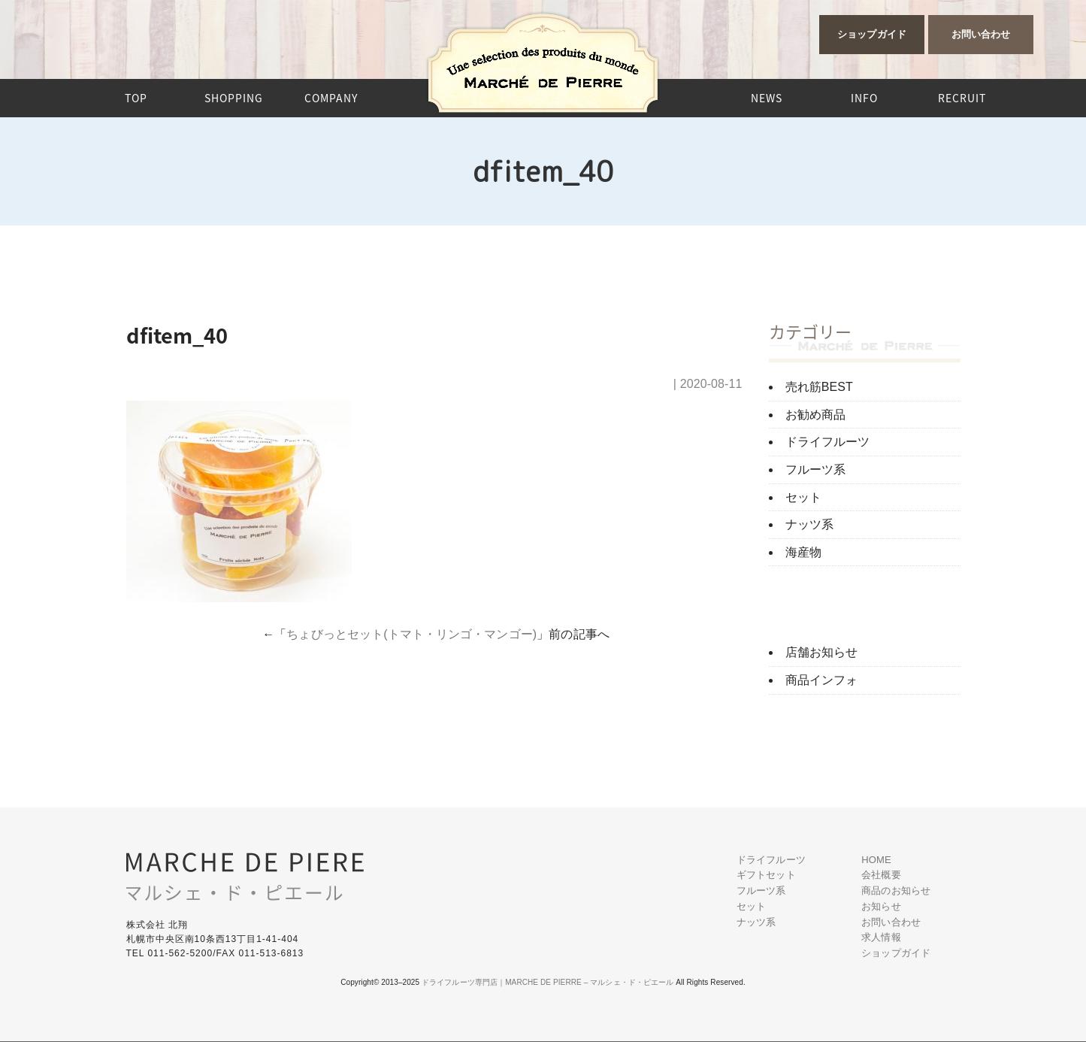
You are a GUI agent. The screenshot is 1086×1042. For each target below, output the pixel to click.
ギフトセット (766, 874)
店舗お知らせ (821, 652)
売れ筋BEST (819, 386)
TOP (136, 97)
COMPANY (331, 97)
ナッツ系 (809, 524)
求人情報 (880, 937)
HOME (876, 859)
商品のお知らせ (895, 890)
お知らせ (880, 906)
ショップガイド (871, 34)
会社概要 (880, 874)
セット (803, 497)
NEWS (766, 97)
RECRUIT (962, 97)
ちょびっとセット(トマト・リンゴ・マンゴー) (411, 634)
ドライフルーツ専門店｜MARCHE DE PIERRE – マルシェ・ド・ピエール (547, 982)
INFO (864, 97)
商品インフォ (821, 680)
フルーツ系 (815, 469)
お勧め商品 (815, 414)
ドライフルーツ (827, 441)
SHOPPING (233, 97)
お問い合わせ (981, 34)
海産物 (803, 552)
